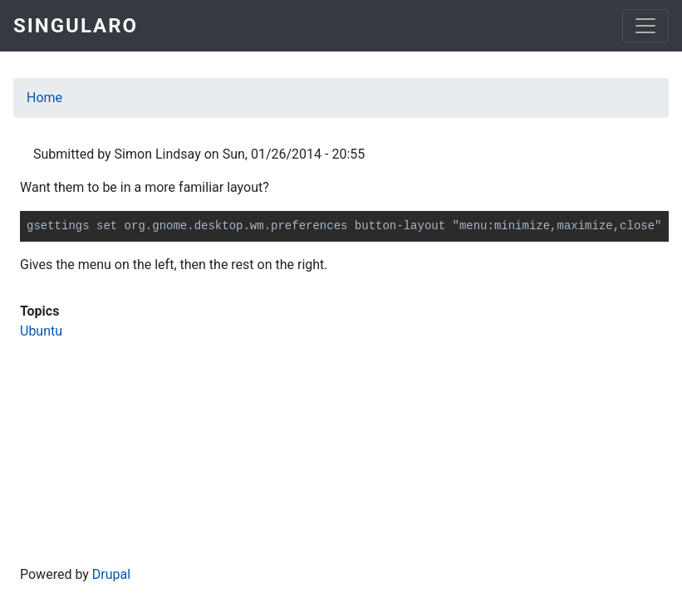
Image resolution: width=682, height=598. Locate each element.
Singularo (75, 25)
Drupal (111, 574)
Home (44, 97)
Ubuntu (41, 331)
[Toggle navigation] (645, 25)
